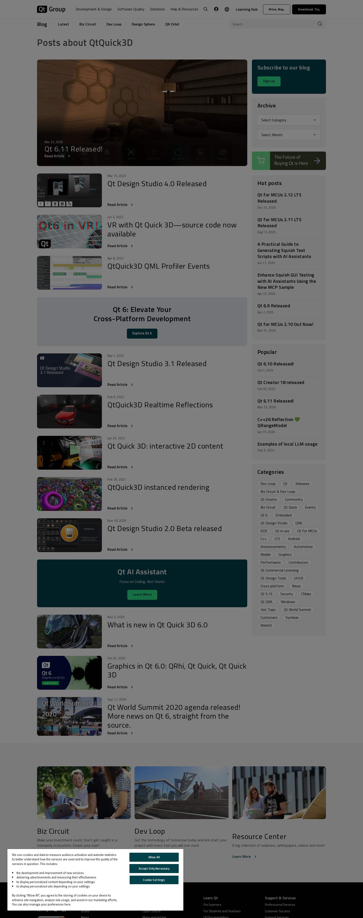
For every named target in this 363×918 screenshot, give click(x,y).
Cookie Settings (154, 879)
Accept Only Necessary (154, 868)
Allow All (154, 857)
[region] (95, 880)
